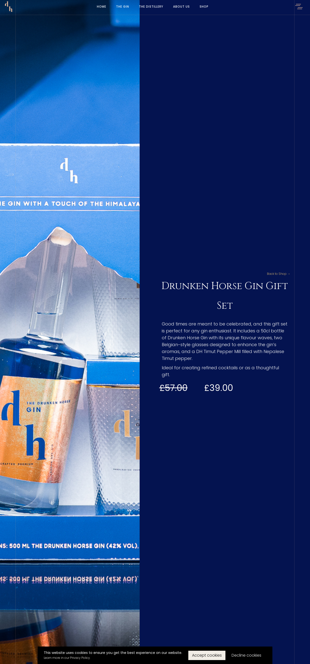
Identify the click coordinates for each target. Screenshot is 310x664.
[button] (299, 7)
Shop (204, 6)
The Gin (122, 6)
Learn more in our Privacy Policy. (67, 658)
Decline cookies (246, 655)
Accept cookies (207, 655)
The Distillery (151, 6)
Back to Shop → (278, 274)
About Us (181, 6)
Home (101, 6)
